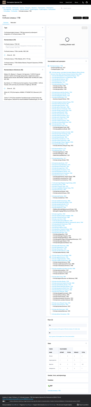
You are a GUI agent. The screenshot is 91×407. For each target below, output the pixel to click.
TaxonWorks (15, 404)
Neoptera (34, 7)
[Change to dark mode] (83, 2)
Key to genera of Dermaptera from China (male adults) (61, 336)
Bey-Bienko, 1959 (61, 95)
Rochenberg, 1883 (61, 201)
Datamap (77, 18)
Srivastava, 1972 (61, 170)
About (76, 2)
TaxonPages (28, 404)
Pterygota (27, 7)
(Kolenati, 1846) (60, 291)
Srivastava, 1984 (62, 173)
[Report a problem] (87, 2)
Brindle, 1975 (61, 94)
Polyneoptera (41, 7)
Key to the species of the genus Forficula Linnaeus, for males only (64, 329)
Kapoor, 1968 (60, 144)
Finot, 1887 (58, 184)
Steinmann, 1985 (61, 224)
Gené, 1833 (59, 219)
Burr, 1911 (58, 82)
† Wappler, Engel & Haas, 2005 (64, 183)
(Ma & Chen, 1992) (60, 231)
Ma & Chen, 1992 (61, 122)
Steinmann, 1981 (60, 166)
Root (3, 7)
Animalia (8, 7)
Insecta (22, 7)
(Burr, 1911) (59, 119)
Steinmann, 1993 (60, 135)
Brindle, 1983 (59, 137)
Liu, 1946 (60, 175)
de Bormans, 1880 (61, 260)
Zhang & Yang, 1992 (61, 110)
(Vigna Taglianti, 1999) (62, 142)
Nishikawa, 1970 (61, 164)
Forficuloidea (52, 9)
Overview (5, 22)
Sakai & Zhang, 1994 (63, 102)
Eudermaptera (43, 9)
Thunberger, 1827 (61, 108)
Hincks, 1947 (60, 114)
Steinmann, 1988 (60, 107)
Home (61, 2)
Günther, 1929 (60, 105)
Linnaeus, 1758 (56, 66)
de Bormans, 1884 (61, 217)
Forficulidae (7, 11)
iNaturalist (13, 22)
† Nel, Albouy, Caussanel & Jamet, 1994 (67, 222)
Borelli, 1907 (60, 103)
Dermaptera (16, 9)
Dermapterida (7, 9)
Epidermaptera (34, 9)
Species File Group (50, 404)
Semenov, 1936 (60, 257)
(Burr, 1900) (60, 84)
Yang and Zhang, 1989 (62, 229)
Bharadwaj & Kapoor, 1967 (65, 75)
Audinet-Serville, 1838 (62, 132)
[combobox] (74, 8)
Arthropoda (15, 7)
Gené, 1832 (60, 125)
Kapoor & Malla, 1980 (62, 215)
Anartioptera (50, 7)
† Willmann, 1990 (62, 220)
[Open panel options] (42, 27)
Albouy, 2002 (59, 227)
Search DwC (69, 2)
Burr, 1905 (58, 124)
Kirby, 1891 (58, 225)
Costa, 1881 (60, 81)
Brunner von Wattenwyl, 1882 (64, 77)
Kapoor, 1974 (60, 206)
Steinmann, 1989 (60, 309)
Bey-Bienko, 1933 (61, 284)
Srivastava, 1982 (60, 120)
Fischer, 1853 (59, 196)
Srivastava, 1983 (62, 290)
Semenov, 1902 (60, 304)
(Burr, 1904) (61, 259)
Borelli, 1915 (60, 204)
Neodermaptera (24, 9)
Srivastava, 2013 (60, 115)
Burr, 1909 (59, 249)
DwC (85, 18)
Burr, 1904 (59, 207)
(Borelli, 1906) (59, 112)
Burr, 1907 (58, 150)
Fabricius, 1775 (60, 138)
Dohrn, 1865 (59, 189)
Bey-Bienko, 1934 (62, 92)
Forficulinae (14, 11)
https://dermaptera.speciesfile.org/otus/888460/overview (17, 399)
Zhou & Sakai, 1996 (61, 255)
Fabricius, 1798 (60, 250)
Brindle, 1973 (59, 97)
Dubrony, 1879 (60, 79)
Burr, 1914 (59, 148)
